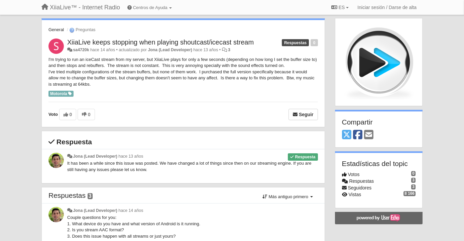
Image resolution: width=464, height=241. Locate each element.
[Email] (368, 135)
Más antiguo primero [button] (287, 196)
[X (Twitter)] (346, 135)
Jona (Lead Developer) (170, 50)
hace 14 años (130, 210)
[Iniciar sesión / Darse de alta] (387, 7)
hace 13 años (130, 156)
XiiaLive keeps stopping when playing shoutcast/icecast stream (160, 42)
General (56, 29)
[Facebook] (357, 135)
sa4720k (81, 50)
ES (340, 7)
